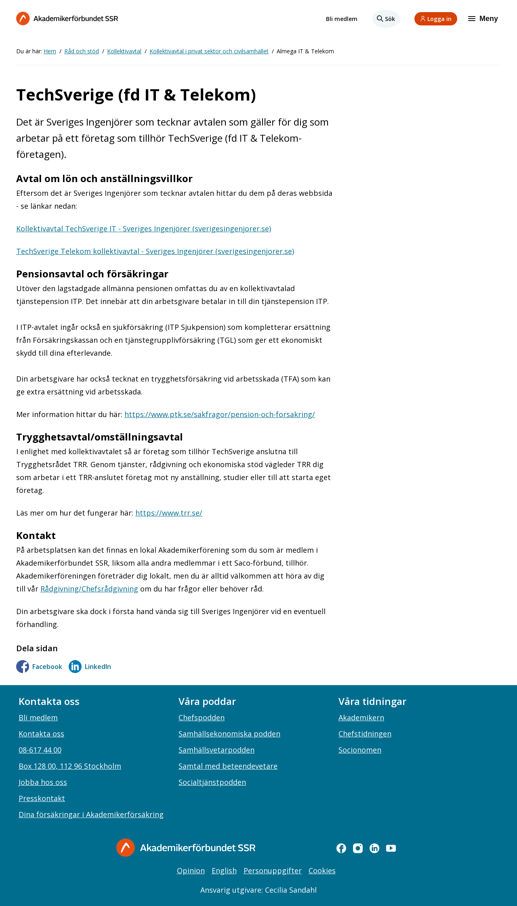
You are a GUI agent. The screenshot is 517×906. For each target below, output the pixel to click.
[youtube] (391, 848)
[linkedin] (374, 848)
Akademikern (361, 717)
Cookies (322, 870)
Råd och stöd (81, 51)
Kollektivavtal (124, 51)
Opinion (191, 870)
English (224, 870)
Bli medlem (341, 19)
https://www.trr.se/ (168, 513)
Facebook (39, 666)
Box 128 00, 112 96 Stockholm (70, 766)
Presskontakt (42, 798)
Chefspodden (202, 717)
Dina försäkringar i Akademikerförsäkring (91, 814)
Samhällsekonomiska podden (229, 733)
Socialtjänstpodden (212, 782)
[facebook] (341, 848)
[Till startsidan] (67, 18)
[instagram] (358, 848)
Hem (50, 51)
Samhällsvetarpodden (216, 750)
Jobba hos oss (43, 782)
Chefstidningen (364, 733)
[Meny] (484, 18)
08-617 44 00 (40, 750)
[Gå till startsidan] (185, 848)
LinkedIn (90, 666)
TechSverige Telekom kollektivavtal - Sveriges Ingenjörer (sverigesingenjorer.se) (155, 251)
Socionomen (359, 750)
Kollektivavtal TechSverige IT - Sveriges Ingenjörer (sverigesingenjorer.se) (143, 228)
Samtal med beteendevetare (228, 766)
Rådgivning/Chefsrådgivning (89, 589)
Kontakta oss (41, 733)
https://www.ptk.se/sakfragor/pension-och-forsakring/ (219, 414)
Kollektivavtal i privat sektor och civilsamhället (209, 51)
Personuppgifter (273, 870)
